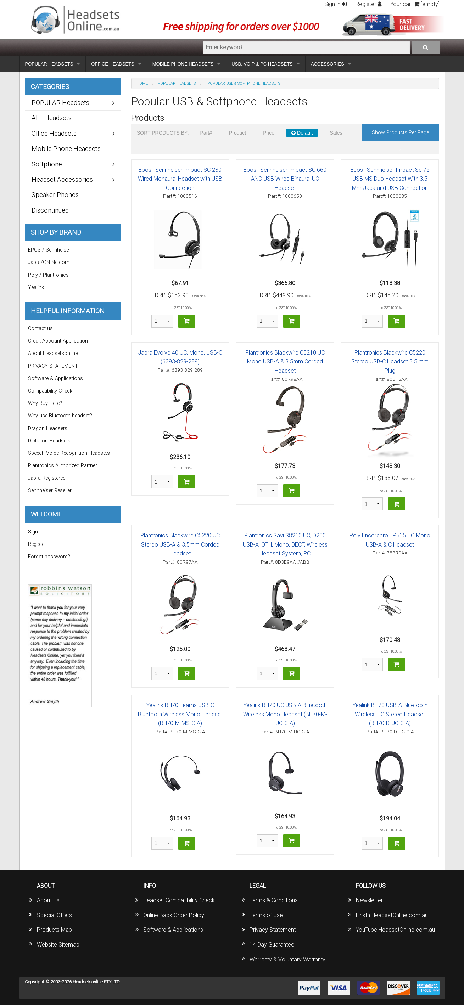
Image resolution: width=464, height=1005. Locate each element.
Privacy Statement (273, 929)
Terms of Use (266, 915)
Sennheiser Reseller (50, 490)
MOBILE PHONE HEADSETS (183, 64)
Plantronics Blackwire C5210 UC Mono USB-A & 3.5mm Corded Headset (285, 361)
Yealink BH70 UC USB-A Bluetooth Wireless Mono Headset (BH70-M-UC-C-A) (285, 714)
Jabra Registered (47, 478)
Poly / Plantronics (48, 275)
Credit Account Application (58, 341)
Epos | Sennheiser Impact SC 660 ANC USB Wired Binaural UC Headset (285, 178)
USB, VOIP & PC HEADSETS (261, 64)
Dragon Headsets (47, 428)
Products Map (54, 929)
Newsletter (369, 900)
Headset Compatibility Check (179, 900)
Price (268, 133)
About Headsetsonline (53, 353)
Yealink (36, 287)
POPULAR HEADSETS (49, 64)
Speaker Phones (55, 194)
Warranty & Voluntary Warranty (287, 959)
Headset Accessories (62, 179)
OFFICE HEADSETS (112, 64)
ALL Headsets (52, 118)
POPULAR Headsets (177, 83)
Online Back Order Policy (173, 915)
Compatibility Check (50, 391)
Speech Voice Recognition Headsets (69, 453)
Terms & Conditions (274, 900)
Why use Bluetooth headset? (60, 416)
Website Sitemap (58, 944)
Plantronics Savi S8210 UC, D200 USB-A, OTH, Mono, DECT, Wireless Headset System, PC (285, 544)
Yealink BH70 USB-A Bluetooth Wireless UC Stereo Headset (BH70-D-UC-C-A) (390, 714)
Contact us (40, 329)
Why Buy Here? (45, 403)
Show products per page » (400, 135)
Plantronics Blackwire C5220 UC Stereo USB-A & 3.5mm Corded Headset (180, 544)
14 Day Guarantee (272, 944)
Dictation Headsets (49, 441)
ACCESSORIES (327, 64)
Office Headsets (54, 133)
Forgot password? (49, 557)
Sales (336, 133)
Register (368, 4)
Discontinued (50, 210)
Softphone (47, 164)
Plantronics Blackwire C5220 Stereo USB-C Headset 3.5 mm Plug (390, 361)
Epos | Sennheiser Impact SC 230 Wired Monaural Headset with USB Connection (180, 178)
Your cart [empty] (415, 4)
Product (237, 133)
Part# (206, 133)
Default (302, 133)
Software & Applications (55, 379)
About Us (48, 900)
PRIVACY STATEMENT (53, 366)
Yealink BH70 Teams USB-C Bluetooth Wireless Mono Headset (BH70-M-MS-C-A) (180, 714)
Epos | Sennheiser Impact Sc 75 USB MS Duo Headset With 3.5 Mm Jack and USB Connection (390, 178)
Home (142, 83)
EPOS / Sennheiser (49, 250)
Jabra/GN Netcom (48, 262)
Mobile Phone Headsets (66, 148)
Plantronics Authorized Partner (62, 466)
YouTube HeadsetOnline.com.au (395, 929)
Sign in (335, 4)
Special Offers (54, 915)
